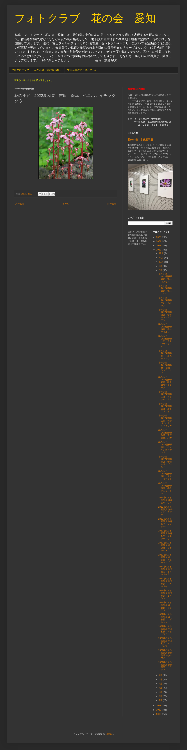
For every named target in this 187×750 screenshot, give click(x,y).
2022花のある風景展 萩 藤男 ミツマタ (165, 606)
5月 (161, 683)
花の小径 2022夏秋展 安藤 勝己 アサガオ (166, 407)
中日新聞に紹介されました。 (83, 70)
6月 (161, 679)
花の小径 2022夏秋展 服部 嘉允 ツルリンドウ (166, 488)
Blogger (109, 734)
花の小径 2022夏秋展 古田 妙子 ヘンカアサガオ (166, 447)
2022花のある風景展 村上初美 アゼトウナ (165, 630)
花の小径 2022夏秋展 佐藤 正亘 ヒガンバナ (166, 434)
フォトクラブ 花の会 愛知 (85, 18)
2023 (159, 245)
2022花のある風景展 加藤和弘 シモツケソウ (165, 534)
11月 (161, 257)
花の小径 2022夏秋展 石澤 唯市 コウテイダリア (166, 382)
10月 (161, 262)
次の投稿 (19, 203)
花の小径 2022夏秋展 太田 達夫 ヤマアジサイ (166, 341)
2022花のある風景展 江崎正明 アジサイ (165, 511)
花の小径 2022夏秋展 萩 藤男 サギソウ (166, 355)
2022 (159, 250)
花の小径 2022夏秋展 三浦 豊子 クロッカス (166, 395)
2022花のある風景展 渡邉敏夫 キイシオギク (165, 570)
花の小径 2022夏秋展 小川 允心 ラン (166, 302)
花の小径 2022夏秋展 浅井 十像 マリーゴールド (166, 461)
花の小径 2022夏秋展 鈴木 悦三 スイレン (166, 290)
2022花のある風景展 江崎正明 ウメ (165, 500)
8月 (161, 270)
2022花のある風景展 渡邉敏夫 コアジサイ (165, 582)
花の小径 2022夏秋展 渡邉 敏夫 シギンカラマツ (166, 314)
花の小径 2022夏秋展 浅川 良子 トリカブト (166, 475)
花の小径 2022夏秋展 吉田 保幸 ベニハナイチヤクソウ (166, 420)
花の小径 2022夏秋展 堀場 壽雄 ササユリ (166, 328)
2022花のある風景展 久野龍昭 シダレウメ (165, 654)
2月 (161, 696)
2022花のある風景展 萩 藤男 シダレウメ (165, 618)
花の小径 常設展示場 (140, 139)
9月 (161, 266)
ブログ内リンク (20, 70)
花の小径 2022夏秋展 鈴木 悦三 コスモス (166, 278)
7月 (161, 675)
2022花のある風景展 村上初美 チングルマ (165, 642)
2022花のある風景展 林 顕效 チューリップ (165, 559)
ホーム (65, 203)
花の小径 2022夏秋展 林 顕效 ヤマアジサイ (166, 367)
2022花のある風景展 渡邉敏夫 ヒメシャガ (165, 594)
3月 (161, 692)
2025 (159, 237)
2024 (159, 241)
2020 (159, 710)
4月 (161, 687)
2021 (159, 705)
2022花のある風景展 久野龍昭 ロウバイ (165, 666)
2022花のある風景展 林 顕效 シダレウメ (165, 547)
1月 (161, 700)
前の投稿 (111, 203)
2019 (159, 714)
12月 (161, 253)
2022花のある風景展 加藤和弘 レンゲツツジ (165, 523)
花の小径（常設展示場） (48, 70)
